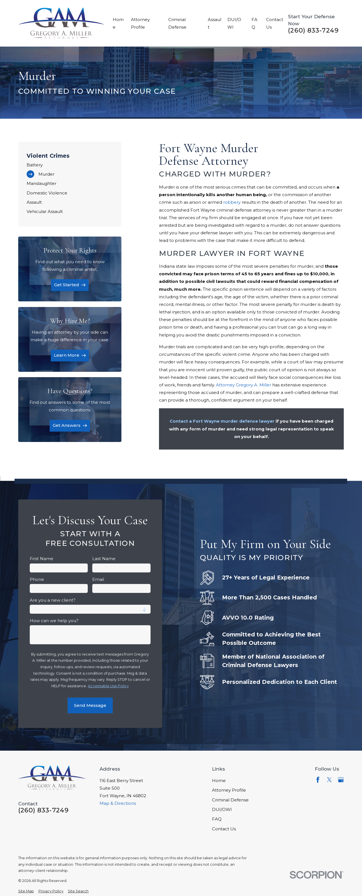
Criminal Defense (230, 800)
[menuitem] (70, 164)
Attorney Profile (229, 790)
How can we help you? (54, 620)
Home (219, 780)
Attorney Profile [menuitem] (140, 23)
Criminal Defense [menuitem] (177, 23)
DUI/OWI (222, 809)
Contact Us (224, 828)
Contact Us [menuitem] (274, 23)
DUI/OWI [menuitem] (234, 23)
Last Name (104, 558)
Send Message (90, 705)
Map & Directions (118, 803)
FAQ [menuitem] (254, 23)
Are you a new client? (52, 600)
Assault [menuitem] (214, 23)
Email (98, 579)
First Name (41, 558)
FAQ (217, 819)
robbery (232, 202)
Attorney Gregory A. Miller (243, 385)
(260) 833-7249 (313, 31)
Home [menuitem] (118, 23)
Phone (37, 579)
